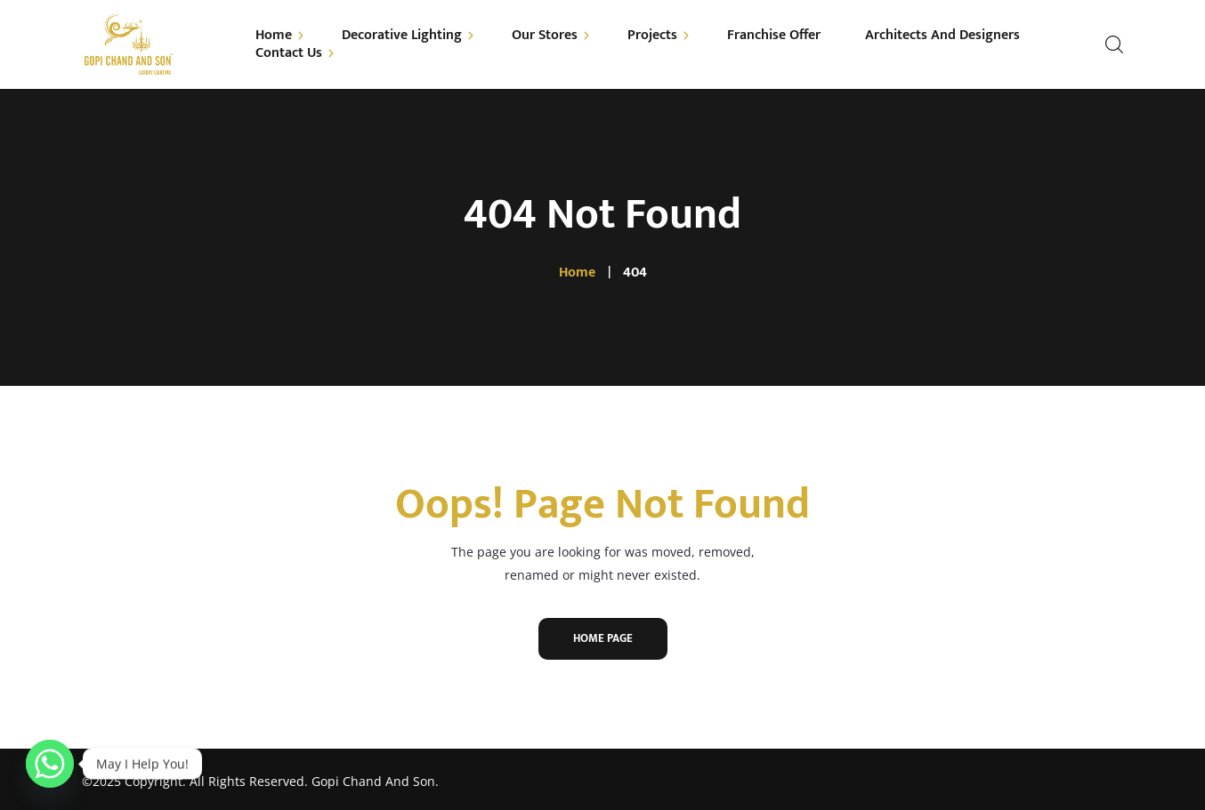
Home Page (603, 638)
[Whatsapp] (50, 764)
